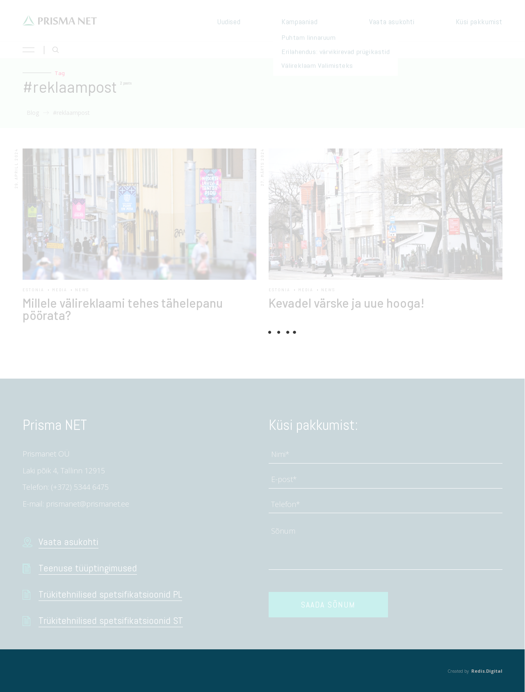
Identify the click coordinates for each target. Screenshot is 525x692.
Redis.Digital (486, 671)
